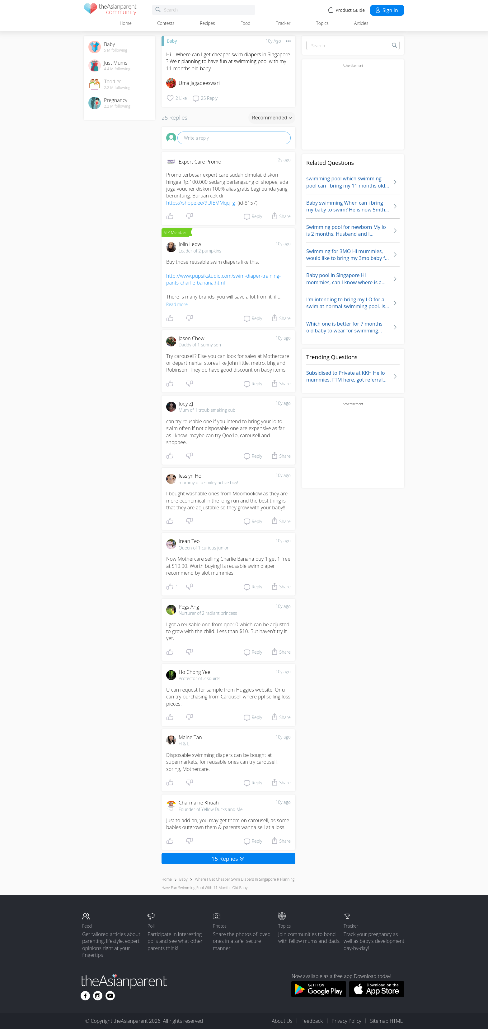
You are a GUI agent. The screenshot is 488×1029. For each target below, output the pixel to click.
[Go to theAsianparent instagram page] (97, 995)
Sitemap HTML (386, 1020)
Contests (165, 23)
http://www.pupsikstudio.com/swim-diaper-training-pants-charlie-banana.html (223, 279)
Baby (172, 41)
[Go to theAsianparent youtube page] (110, 995)
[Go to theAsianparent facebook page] (85, 995)
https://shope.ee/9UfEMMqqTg (200, 202)
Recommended (272, 117)
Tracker (283, 23)
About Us (282, 1020)
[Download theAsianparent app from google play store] (318, 995)
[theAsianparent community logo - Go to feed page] (110, 10)
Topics (322, 23)
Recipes (207, 23)
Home (126, 23)
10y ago (283, 244)
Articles (361, 23)
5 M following (115, 50)
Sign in (386, 10)
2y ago (284, 160)
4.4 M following (117, 69)
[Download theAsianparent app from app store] (376, 995)
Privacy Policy (346, 1020)
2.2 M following (117, 87)
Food (246, 23)
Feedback (311, 1020)
